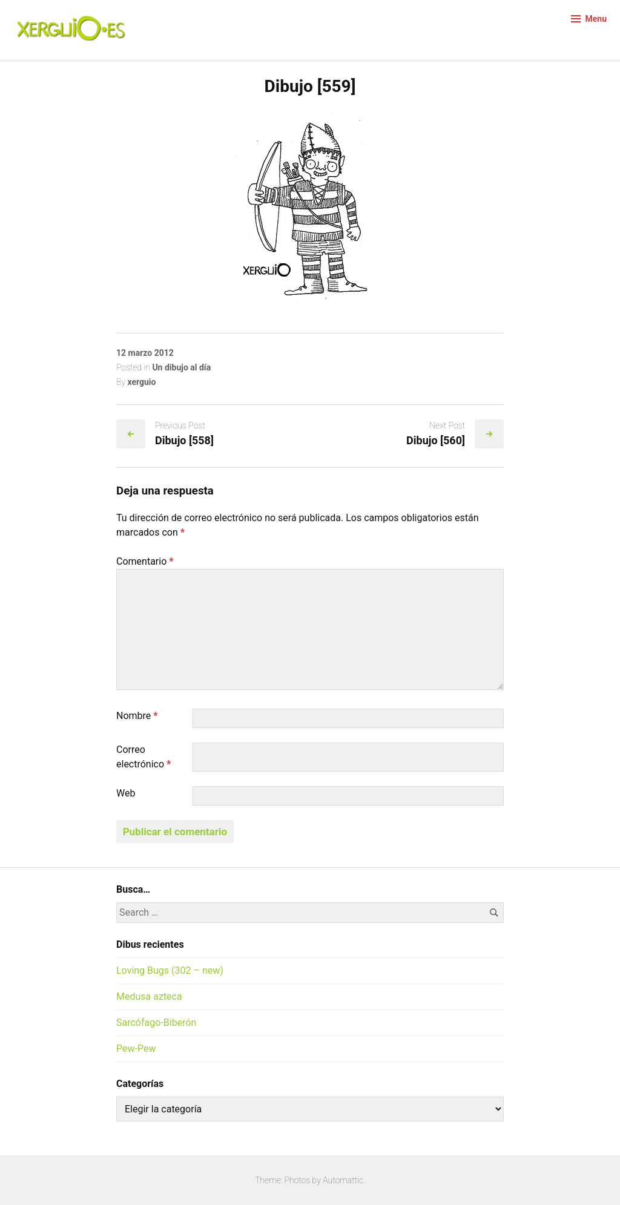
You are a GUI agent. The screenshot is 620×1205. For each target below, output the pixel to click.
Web (125, 793)
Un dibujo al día (181, 367)
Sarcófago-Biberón (156, 1022)
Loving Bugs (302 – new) (169, 970)
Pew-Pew (136, 1048)
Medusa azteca (149, 996)
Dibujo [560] (435, 440)
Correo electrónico (143, 757)
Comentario (145, 561)
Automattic (343, 1180)
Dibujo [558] (184, 440)
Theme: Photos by (289, 1180)
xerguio (141, 382)
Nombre (137, 715)
